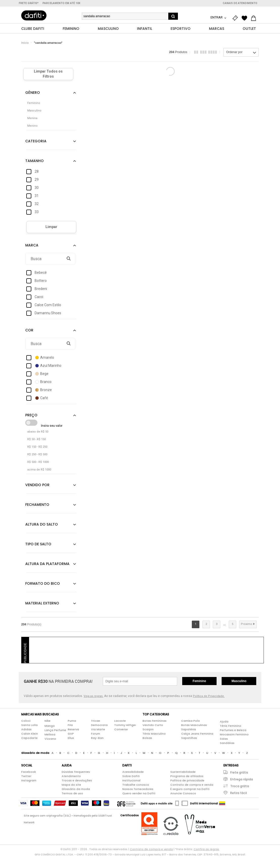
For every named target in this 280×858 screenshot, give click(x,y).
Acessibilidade (133, 773)
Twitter (26, 777)
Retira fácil (238, 794)
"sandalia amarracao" (48, 44)
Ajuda (224, 723)
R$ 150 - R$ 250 (37, 448)
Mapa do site (71, 786)
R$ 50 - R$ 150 (36, 440)
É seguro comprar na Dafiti (189, 790)
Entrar (217, 17)
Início (25, 44)
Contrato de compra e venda (191, 786)
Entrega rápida (241, 780)
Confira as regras (206, 850)
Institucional (131, 781)
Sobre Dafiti (131, 777)
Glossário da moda (76, 790)
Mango (49, 727)
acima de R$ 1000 (39, 470)
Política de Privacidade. (209, 697)
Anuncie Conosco (183, 794)
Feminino (199, 682)
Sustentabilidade (183, 773)
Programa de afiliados (186, 777)
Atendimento (71, 777)
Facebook (28, 773)
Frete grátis (239, 774)
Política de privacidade (187, 781)
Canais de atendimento (240, 3)
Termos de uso (72, 794)
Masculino (238, 682)
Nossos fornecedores (137, 790)
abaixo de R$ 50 (37, 433)
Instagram (28, 781)
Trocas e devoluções (77, 781)
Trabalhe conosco (135, 786)
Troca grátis (239, 787)
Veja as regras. (93, 697)
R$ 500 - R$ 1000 (38, 463)
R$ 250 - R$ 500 (37, 455)
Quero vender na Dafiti (138, 794)
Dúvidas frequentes (76, 773)
